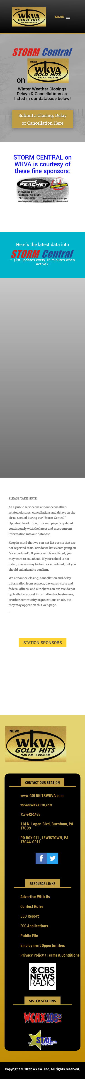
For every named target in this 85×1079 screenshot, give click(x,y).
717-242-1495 (30, 814)
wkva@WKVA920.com (36, 805)
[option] (43, 190)
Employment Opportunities (42, 945)
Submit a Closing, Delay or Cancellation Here (42, 119)
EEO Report (29, 916)
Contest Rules (31, 906)
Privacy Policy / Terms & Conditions (50, 955)
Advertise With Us (35, 897)
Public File (29, 935)
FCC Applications (34, 926)
